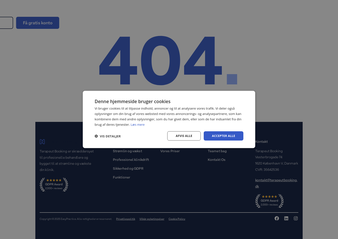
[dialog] (169, 119)
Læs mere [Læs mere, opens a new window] (138, 124)
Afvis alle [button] (183, 136)
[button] (108, 136)
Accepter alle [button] (223, 136)
